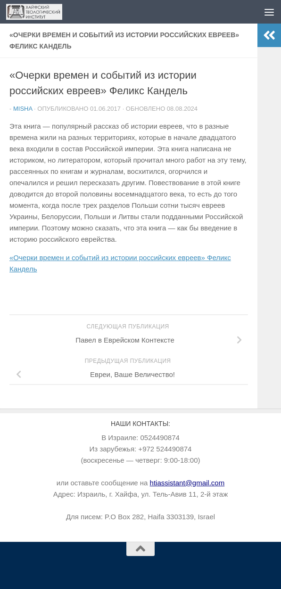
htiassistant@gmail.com (187, 483)
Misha (22, 108)
